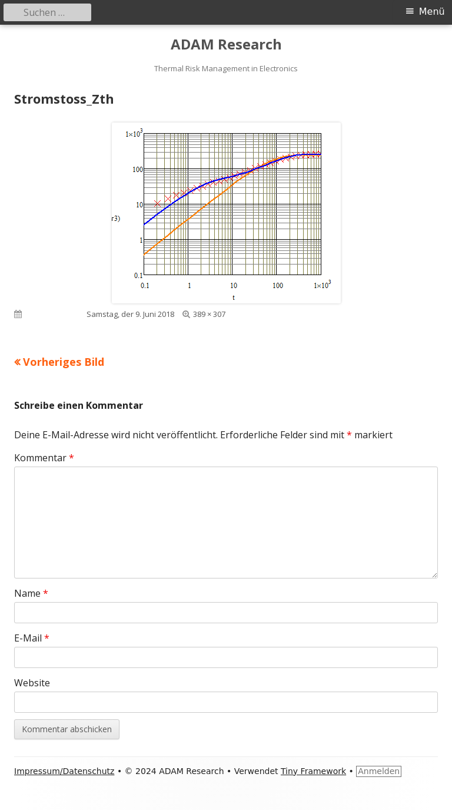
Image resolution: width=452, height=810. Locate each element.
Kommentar (44, 457)
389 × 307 (209, 314)
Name (31, 593)
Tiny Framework (313, 771)
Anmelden (379, 771)
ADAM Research (226, 44)
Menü (432, 11)
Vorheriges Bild (63, 362)
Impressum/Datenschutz (64, 771)
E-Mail (31, 638)
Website (32, 682)
